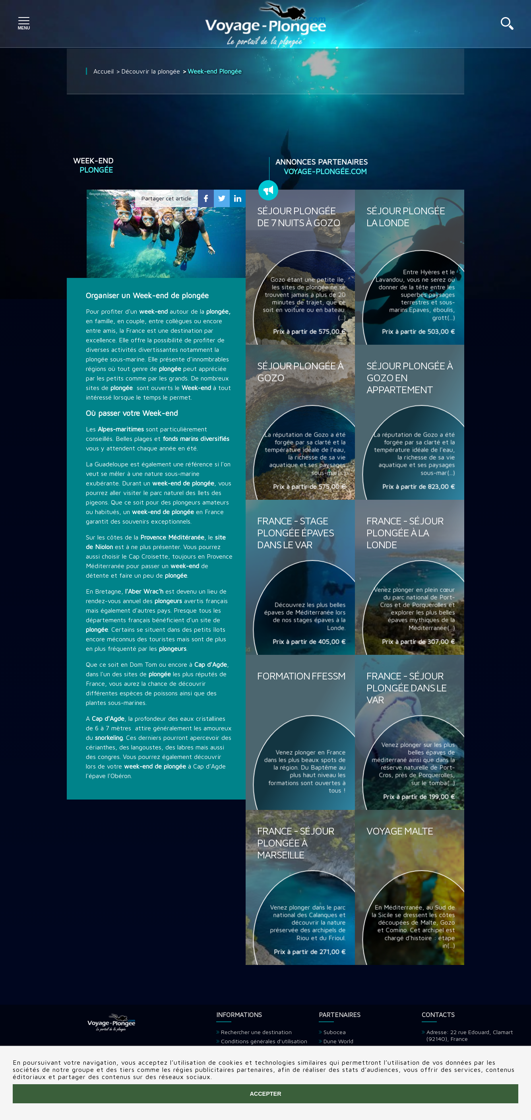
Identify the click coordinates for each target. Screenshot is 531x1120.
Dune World (338, 1041)
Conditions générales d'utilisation (264, 1041)
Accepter (265, 1094)
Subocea (335, 1032)
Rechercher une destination (256, 1032)
